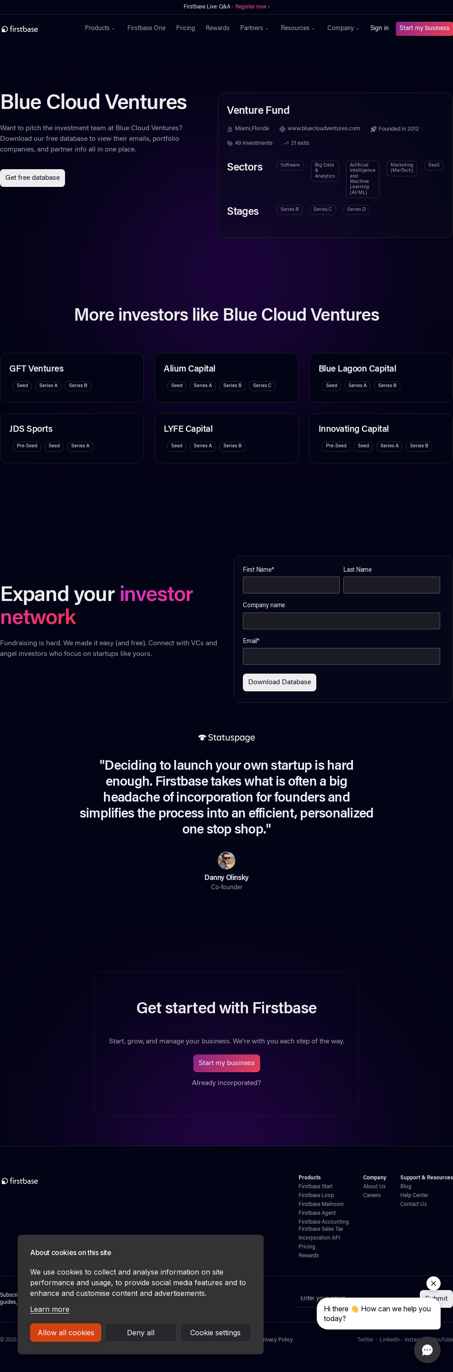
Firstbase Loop (316, 1195)
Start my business (424, 29)
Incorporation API (319, 1238)
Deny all (140, 1332)
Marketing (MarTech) (402, 168)
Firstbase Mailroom (321, 1204)
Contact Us (413, 1204)
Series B (289, 209)
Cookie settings (215, 1332)
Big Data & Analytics (325, 171)
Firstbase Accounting (324, 1222)
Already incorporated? (226, 1083)
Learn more (49, 1309)
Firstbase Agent (317, 1213)
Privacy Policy (276, 1340)
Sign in (379, 29)
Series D (356, 209)
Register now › (252, 7)
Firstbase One (146, 29)
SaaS (434, 165)
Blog (405, 1187)
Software (290, 165)
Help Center (414, 1195)
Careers (372, 1195)
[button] (101, 28)
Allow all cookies (66, 1332)
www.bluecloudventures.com (324, 129)
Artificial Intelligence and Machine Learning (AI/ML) (363, 179)
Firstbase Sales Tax (321, 1229)
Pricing (185, 29)
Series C (323, 209)
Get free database (32, 178)
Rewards (218, 29)
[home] (38, 29)
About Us (374, 1187)
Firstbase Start (316, 1187)
